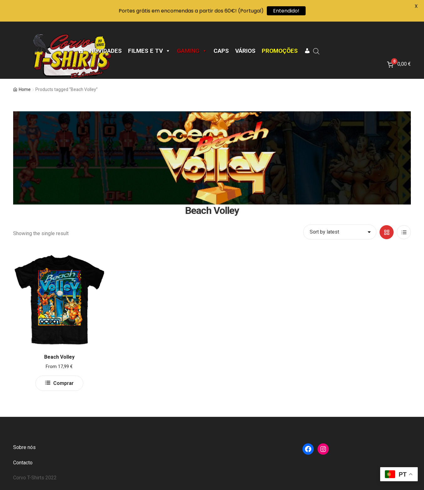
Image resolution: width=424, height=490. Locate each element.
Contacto (23, 463)
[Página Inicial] (81, 51)
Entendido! (286, 10)
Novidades (106, 51)
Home (25, 89)
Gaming (192, 51)
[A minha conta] (307, 51)
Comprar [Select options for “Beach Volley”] (63, 383)
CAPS (221, 51)
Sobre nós (24, 447)
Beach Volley (59, 357)
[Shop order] (339, 232)
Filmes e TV (149, 51)
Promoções (280, 51)
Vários (245, 51)
